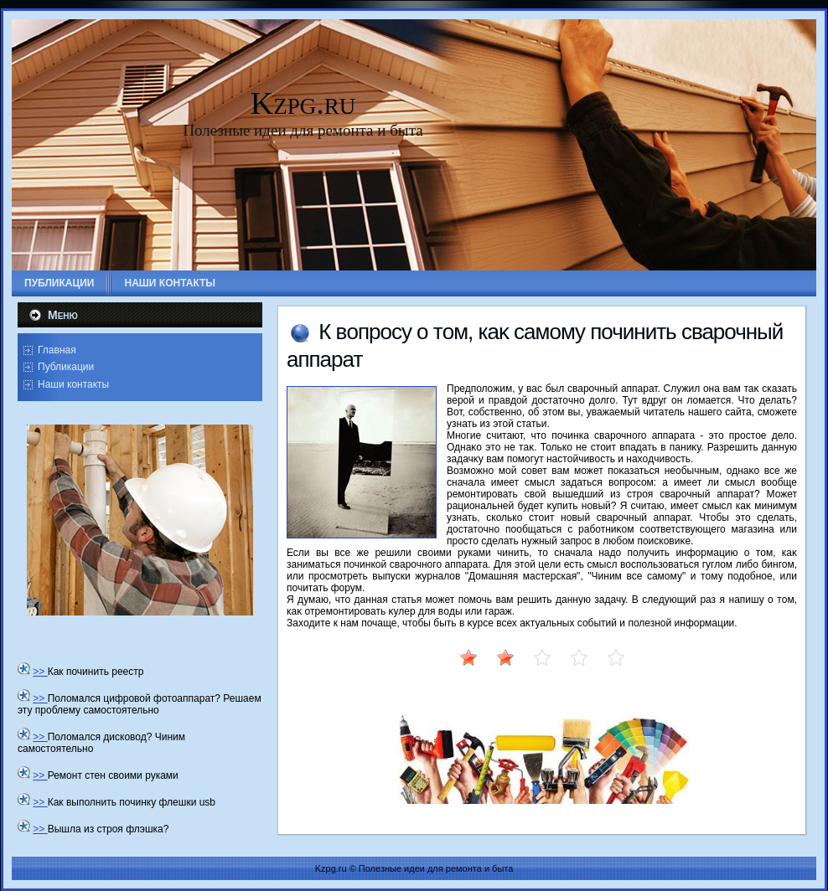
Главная (57, 350)
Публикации (66, 367)
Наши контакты (73, 384)
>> (40, 671)
